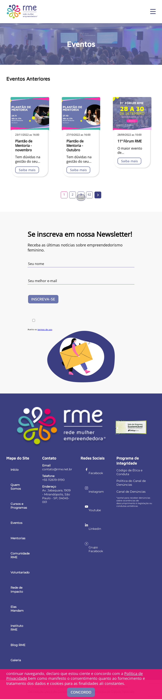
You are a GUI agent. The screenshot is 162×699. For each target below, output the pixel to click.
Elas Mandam (17, 608)
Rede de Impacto (17, 589)
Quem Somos (16, 487)
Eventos (16, 523)
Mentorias (18, 538)
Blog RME (18, 645)
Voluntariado (20, 572)
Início (15, 470)
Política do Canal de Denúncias (131, 483)
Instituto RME (17, 627)
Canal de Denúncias (131, 491)
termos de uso (45, 329)
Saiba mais (27, 170)
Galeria (16, 660)
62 (89, 194)
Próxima (97, 195)
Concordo (81, 692)
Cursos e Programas (19, 506)
